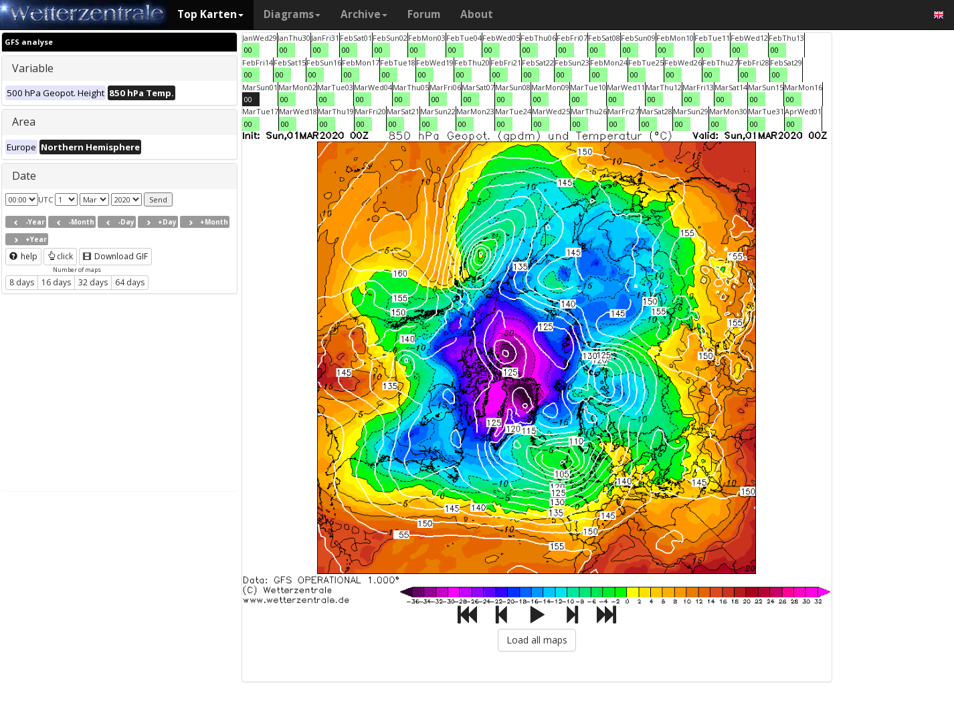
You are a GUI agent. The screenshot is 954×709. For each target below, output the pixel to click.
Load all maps (536, 639)
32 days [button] (93, 282)
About (476, 14)
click (60, 256)
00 (248, 50)
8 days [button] (21, 282)
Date (24, 175)
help (23, 256)
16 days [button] (56, 282)
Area (23, 121)
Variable (33, 68)
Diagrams (292, 14)
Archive (364, 14)
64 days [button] (130, 282)
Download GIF (115, 256)
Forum (423, 14)
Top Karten (210, 14)
